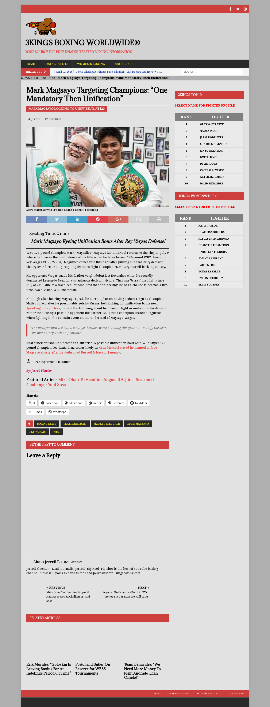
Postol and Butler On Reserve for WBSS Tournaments (92, 669)
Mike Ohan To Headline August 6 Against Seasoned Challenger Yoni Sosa (90, 382)
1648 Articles (72, 562)
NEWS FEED (29, 78)
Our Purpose (127, 63)
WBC (56, 431)
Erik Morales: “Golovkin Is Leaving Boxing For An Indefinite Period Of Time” (48, 669)
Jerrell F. (37, 118)
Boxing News (46, 423)
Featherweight (75, 423)
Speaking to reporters (43, 308)
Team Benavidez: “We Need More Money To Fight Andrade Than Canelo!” (142, 671)
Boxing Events (57, 63)
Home (30, 63)
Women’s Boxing (92, 63)
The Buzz (48, 78)
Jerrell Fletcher (107, 423)
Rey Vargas (38, 431)
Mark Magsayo (138, 423)
